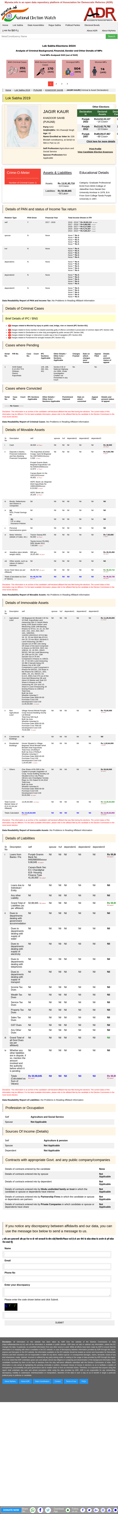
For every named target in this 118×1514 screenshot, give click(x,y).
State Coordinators (42, 1381)
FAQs (84, 1381)
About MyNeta (109, 30)
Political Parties (72, 25)
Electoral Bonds (92, 25)
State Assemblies (36, 25)
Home (5, 25)
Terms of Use (71, 1381)
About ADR (92, 30)
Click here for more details (101, 141)
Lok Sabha (18, 25)
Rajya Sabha (55, 25)
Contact (58, 1381)
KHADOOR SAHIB (54, 90)
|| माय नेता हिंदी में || (10, 30)
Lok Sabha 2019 (22, 90)
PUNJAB (37, 90)
